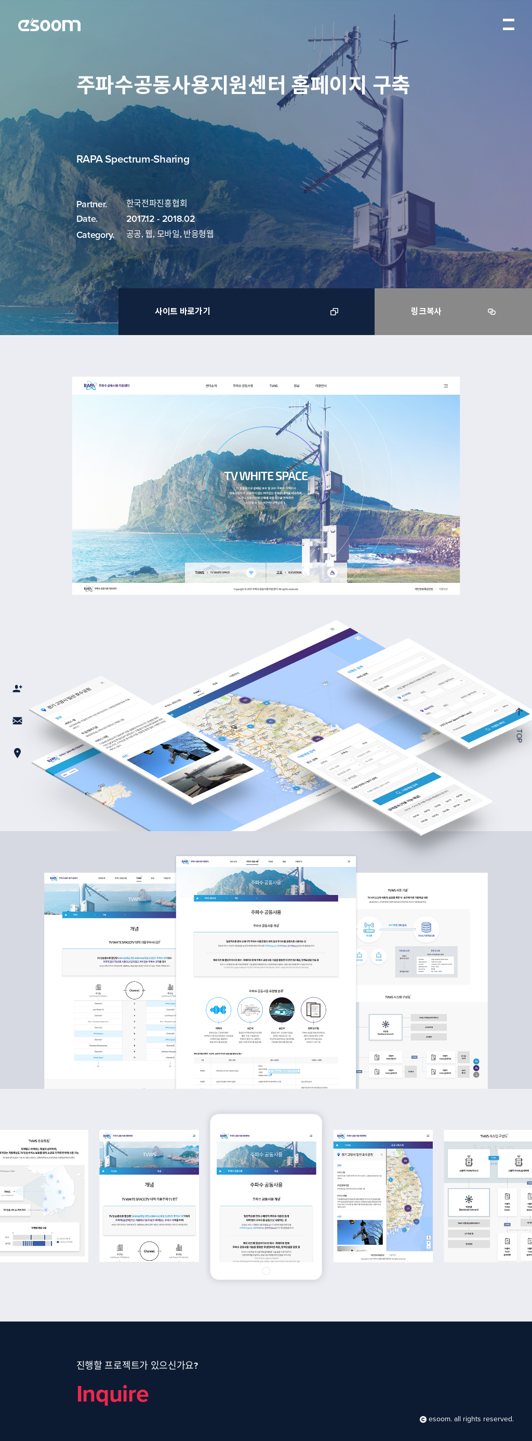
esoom (49, 24)
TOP (518, 725)
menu (508, 24)
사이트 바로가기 (246, 311)
